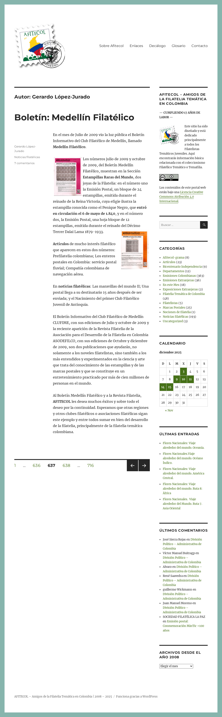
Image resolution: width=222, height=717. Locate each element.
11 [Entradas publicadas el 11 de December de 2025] (190, 379)
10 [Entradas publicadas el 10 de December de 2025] (183, 379)
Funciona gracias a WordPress (137, 696)
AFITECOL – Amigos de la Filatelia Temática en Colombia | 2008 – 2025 (63, 696)
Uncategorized (173, 321)
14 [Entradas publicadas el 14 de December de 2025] (163, 387)
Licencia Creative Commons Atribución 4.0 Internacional (181, 196)
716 (92, 465)
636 (38, 465)
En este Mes (171, 285)
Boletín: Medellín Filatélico (74, 117)
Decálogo (157, 46)
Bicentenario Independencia (182, 267)
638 (67, 465)
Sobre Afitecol (111, 46)
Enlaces (136, 46)
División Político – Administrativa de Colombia (182, 544)
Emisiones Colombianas (179, 276)
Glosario (178, 46)
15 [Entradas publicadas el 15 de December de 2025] (169, 387)
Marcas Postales (174, 307)
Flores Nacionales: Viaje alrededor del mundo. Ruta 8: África (182, 488)
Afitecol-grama (173, 257)
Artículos (169, 262)
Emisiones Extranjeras (178, 280)
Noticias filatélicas (27, 157)
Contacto (199, 46)
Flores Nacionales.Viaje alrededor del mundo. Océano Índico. (183, 458)
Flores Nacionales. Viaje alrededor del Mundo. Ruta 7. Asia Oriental (182, 503)
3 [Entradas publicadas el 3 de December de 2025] (183, 371)
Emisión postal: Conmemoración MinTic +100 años (183, 626)
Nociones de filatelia (177, 312)
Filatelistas (170, 303)
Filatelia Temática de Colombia (184, 294)
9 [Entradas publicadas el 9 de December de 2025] (177, 379)
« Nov (169, 410)
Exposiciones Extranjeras (180, 289)
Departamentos (173, 271)
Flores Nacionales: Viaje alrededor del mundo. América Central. (183, 473)
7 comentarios (24, 163)
